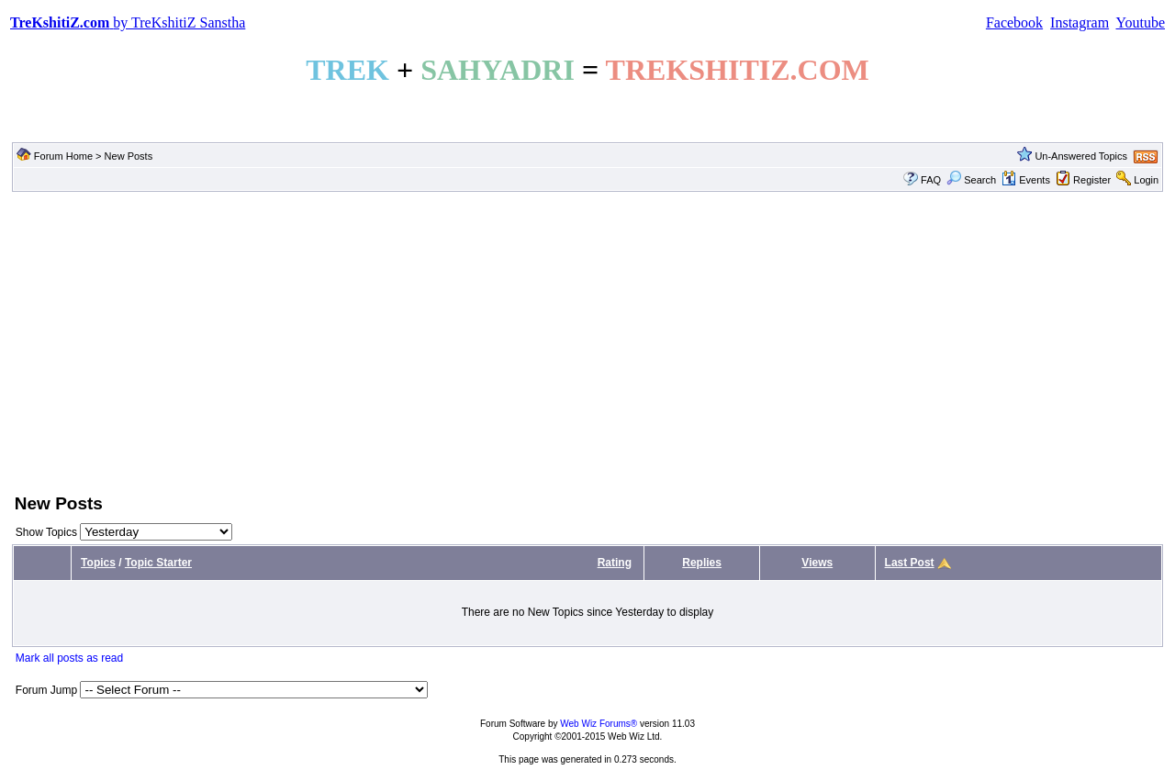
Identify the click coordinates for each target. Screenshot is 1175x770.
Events (1026, 179)
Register (1092, 179)
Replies (702, 562)
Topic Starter (158, 562)
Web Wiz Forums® (598, 724)
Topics (98, 562)
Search (971, 179)
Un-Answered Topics (1081, 156)
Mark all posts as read (69, 658)
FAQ (931, 179)
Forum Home (63, 156)
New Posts (129, 156)
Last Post (909, 562)
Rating (615, 562)
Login (1146, 179)
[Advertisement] (587, 340)
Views (817, 562)
